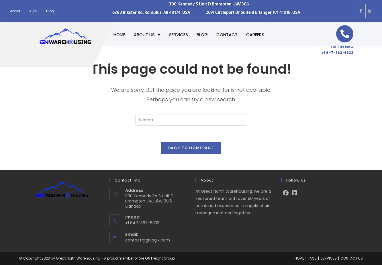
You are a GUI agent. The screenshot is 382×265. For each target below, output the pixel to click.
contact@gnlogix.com (147, 240)
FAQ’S (32, 11)
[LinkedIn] (294, 193)
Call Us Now (342, 46)
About (15, 11)
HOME (119, 35)
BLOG (202, 35)
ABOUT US (147, 35)
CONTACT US (351, 258)
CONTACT (227, 35)
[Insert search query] (191, 120)
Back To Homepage (191, 149)
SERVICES (178, 35)
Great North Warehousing (78, 258)
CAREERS (255, 35)
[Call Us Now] (344, 33)
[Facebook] (286, 193)
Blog (50, 11)
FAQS (312, 258)
